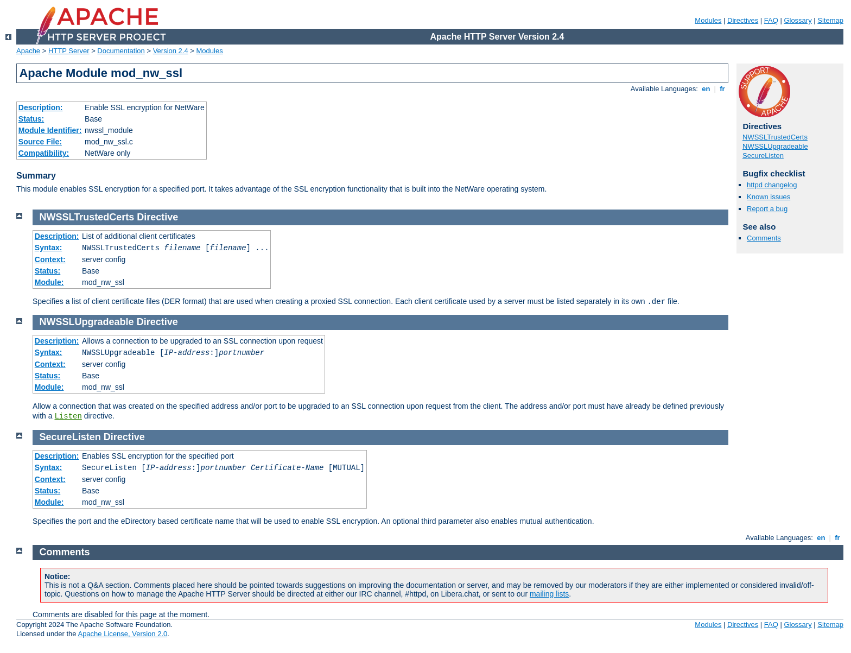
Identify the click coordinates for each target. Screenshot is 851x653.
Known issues (768, 197)
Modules (708, 20)
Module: (49, 282)
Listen (67, 416)
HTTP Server (69, 51)
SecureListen (763, 155)
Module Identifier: (50, 130)
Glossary (797, 20)
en (706, 89)
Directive (157, 217)
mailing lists (549, 593)
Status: (31, 119)
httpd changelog (772, 185)
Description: (40, 107)
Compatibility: (43, 153)
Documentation (120, 51)
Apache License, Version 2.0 (122, 634)
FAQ (771, 20)
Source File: (40, 141)
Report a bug (767, 209)
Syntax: (48, 247)
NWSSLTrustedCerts (775, 137)
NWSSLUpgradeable (775, 146)
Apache (28, 51)
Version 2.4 (170, 51)
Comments (764, 238)
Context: (50, 259)
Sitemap (830, 20)
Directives (742, 20)
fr (722, 89)
